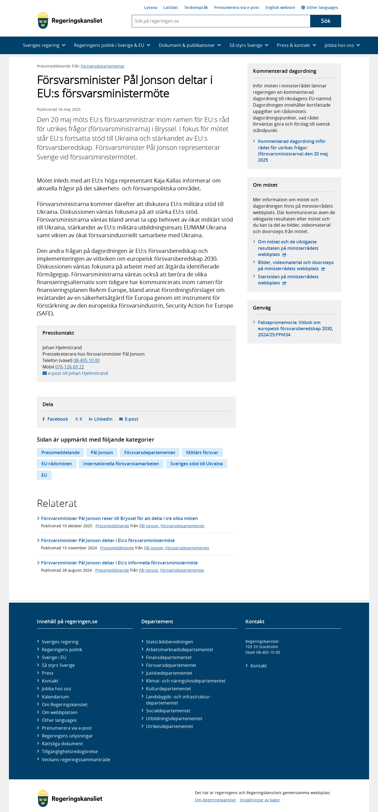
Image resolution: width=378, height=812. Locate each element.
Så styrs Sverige (58, 665)
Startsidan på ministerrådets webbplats (290, 280)
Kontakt (50, 681)
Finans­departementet (169, 657)
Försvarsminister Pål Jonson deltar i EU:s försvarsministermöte (108, 540)
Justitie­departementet (169, 673)
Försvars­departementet (171, 665)
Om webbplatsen (60, 712)
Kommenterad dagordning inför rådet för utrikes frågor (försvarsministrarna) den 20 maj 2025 (293, 150)
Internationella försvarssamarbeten (121, 464)
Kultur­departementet (168, 689)
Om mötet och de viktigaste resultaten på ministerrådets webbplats (290, 248)
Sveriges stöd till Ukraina (196, 464)
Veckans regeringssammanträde (76, 759)
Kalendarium (55, 697)
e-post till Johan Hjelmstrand (78, 373)
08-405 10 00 (86, 360)
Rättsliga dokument (62, 744)
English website (280, 7)
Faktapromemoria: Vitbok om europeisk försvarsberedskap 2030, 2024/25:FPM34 (295, 328)
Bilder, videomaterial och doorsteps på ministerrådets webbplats (297, 265)
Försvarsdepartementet (103, 66)
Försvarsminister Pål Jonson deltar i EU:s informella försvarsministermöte (119, 563)
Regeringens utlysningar (67, 736)
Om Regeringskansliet (65, 704)
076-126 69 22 (69, 367)
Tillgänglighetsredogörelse (70, 751)
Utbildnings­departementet (174, 718)
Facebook (57, 419)
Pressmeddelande (60, 452)
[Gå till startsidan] (70, 20)
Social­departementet (168, 711)
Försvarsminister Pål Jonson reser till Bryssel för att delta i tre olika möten (119, 518)
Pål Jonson (102, 452)
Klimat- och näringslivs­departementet (186, 681)
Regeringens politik (62, 649)
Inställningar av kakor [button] (260, 800)
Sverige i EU (54, 657)
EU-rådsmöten (56, 464)
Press (48, 673)
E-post (131, 419)
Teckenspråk (196, 7)
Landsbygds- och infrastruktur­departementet (178, 700)
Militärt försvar (202, 452)
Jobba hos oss (56, 689)
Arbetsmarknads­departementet (179, 649)
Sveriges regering (60, 642)
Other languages (319, 7)
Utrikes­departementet (169, 726)
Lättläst (170, 7)
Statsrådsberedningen (169, 642)
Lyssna (150, 7)
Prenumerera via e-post (236, 7)
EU (44, 475)
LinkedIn (103, 419)
